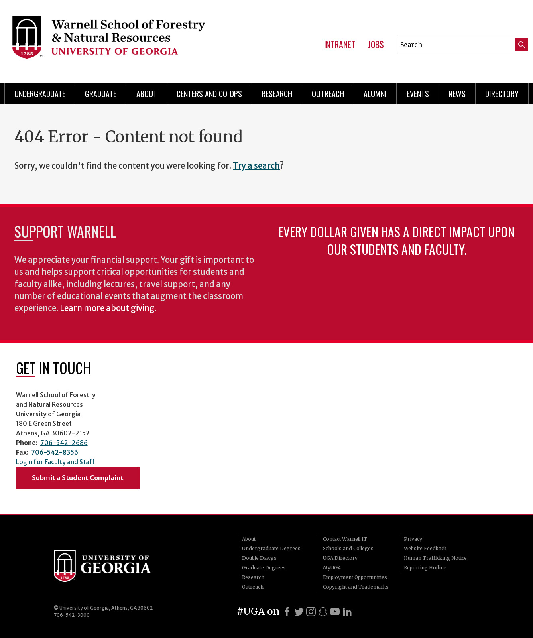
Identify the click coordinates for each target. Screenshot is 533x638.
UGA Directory (340, 558)
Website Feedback (425, 548)
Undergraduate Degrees (271, 548)
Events (418, 94)
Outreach (328, 94)
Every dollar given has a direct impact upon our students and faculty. (396, 240)
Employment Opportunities (355, 577)
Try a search (256, 166)
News (457, 94)
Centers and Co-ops (209, 94)
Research (277, 94)
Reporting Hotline (425, 568)
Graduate (100, 94)
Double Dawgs (259, 558)
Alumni (375, 94)
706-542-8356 (54, 452)
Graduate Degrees (264, 568)
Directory (502, 94)
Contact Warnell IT (345, 539)
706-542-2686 (64, 443)
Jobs (376, 44)
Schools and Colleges (348, 548)
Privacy (413, 539)
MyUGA (332, 568)
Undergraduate (39, 94)
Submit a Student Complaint (78, 478)
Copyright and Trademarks (356, 587)
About (146, 94)
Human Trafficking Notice (435, 558)
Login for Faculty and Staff (55, 462)
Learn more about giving (107, 308)
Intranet (339, 44)
